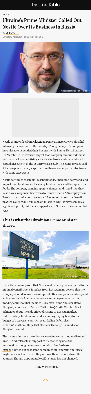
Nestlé (53, 163)
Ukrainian (39, 141)
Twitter (34, 307)
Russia (61, 150)
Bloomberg (53, 197)
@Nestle (58, 307)
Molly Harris (12, 33)
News (5, 14)
